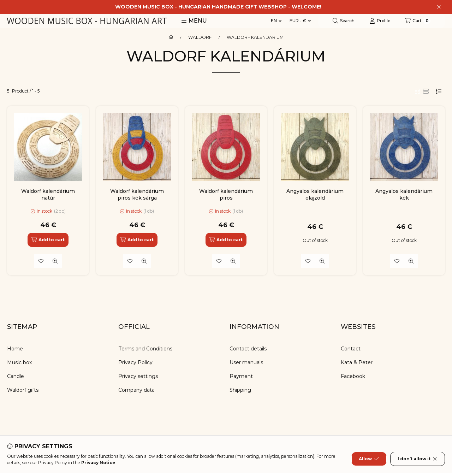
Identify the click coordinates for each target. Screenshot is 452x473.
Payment (241, 376)
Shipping (240, 390)
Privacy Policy (135, 362)
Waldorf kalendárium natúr (48, 194)
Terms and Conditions (145, 348)
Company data (136, 390)
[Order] (438, 91)
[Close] (439, 7)
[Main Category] (171, 37)
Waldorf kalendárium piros (226, 194)
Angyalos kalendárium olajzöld (315, 194)
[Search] (343, 21)
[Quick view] (55, 261)
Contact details (248, 348)
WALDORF (200, 37)
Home (15, 348)
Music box (19, 362)
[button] (194, 21)
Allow (369, 459)
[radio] (426, 91)
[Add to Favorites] (41, 261)
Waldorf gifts (22, 390)
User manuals (246, 362)
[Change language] (276, 21)
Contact (351, 348)
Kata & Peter (357, 362)
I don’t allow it (418, 459)
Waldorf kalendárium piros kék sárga (137, 194)
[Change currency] (300, 21)
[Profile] (380, 21)
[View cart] (418, 21)
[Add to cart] (48, 240)
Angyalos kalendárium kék (404, 194)
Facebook (353, 376)
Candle (15, 376)
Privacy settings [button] (138, 376)
